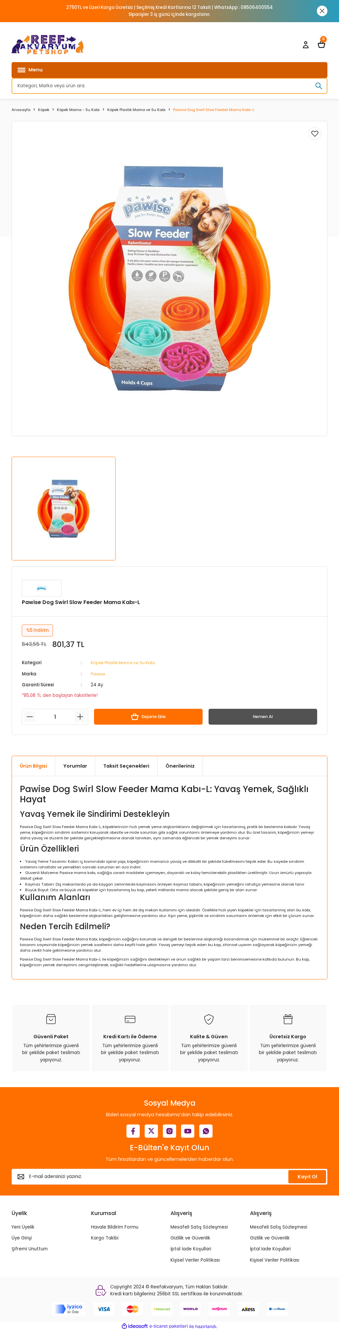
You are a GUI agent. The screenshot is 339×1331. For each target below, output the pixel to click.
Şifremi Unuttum (30, 1249)
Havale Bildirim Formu (114, 1227)
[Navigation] (169, 70)
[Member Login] (306, 45)
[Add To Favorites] (314, 133)
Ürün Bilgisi (33, 765)
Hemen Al (263, 716)
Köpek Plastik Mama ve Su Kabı (125, 663)
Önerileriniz (180, 765)
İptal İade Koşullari (190, 1249)
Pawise (98, 673)
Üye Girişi (22, 1238)
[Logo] (48, 44)
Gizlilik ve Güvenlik (190, 1238)
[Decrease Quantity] (29, 716)
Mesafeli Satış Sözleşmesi (199, 1227)
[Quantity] (55, 717)
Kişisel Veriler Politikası (195, 1260)
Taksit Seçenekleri (126, 765)
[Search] (169, 86)
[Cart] (321, 45)
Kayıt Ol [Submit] (307, 1176)
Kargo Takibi (105, 1238)
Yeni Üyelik (23, 1227)
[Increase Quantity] (80, 716)
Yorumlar (75, 765)
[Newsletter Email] (169, 1177)
